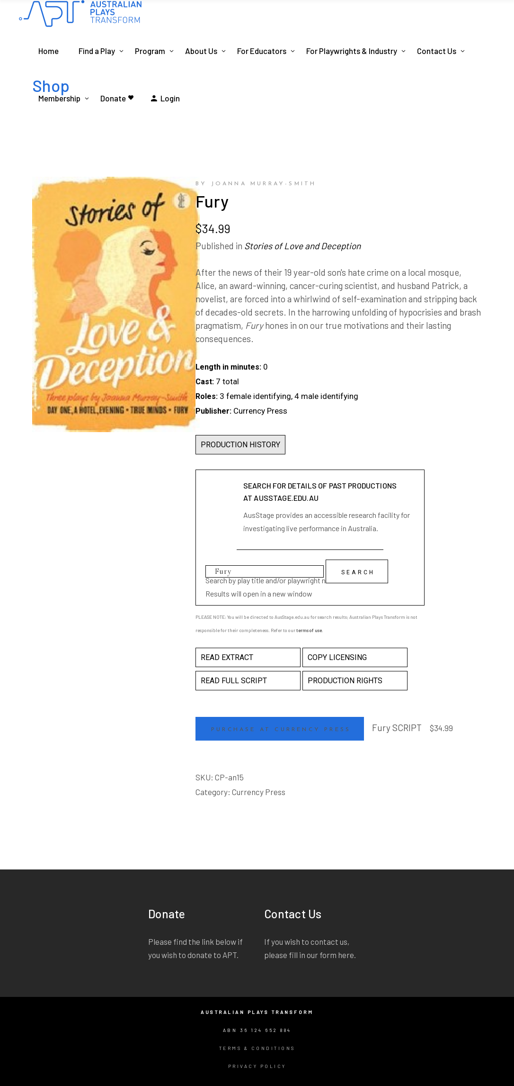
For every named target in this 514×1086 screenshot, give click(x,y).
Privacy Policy (257, 1066)
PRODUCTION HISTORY (240, 444)
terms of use (309, 630)
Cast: (204, 381)
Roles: (206, 396)
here (346, 954)
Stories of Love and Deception (302, 245)
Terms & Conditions (257, 1048)
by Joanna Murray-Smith (255, 184)
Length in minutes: (228, 366)
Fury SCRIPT (397, 727)
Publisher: (213, 411)
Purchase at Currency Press (281, 730)
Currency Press (258, 791)
